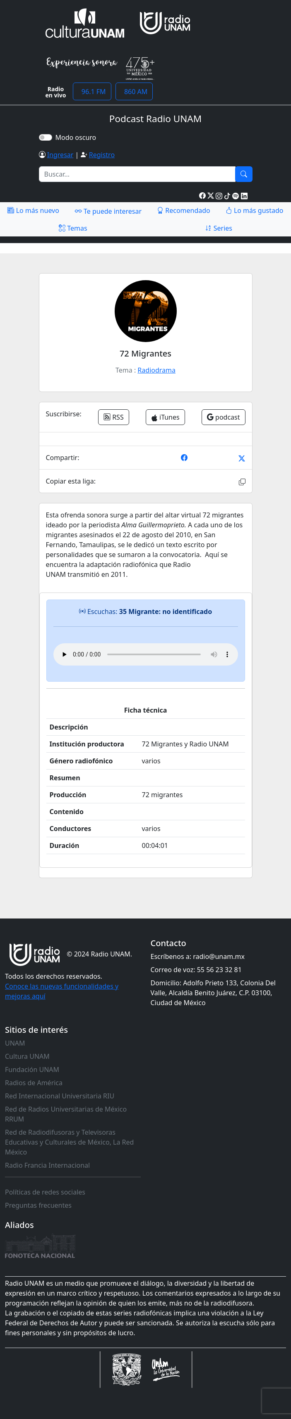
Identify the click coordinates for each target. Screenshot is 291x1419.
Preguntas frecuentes (38, 1205)
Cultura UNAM (27, 1056)
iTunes (165, 417)
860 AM (134, 91)
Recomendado (183, 210)
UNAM (15, 1043)
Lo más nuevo (33, 210)
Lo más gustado (255, 210)
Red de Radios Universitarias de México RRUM (66, 1114)
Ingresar (60, 154)
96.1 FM (92, 91)
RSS (113, 417)
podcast (223, 417)
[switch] (45, 137)
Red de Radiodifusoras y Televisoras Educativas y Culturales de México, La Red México (69, 1142)
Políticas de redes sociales (45, 1192)
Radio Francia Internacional (47, 1165)
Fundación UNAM (32, 1069)
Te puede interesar (108, 211)
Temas (73, 228)
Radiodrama (156, 370)
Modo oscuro (77, 137)
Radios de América (34, 1082)
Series (218, 228)
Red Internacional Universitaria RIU (59, 1095)
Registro (102, 154)
